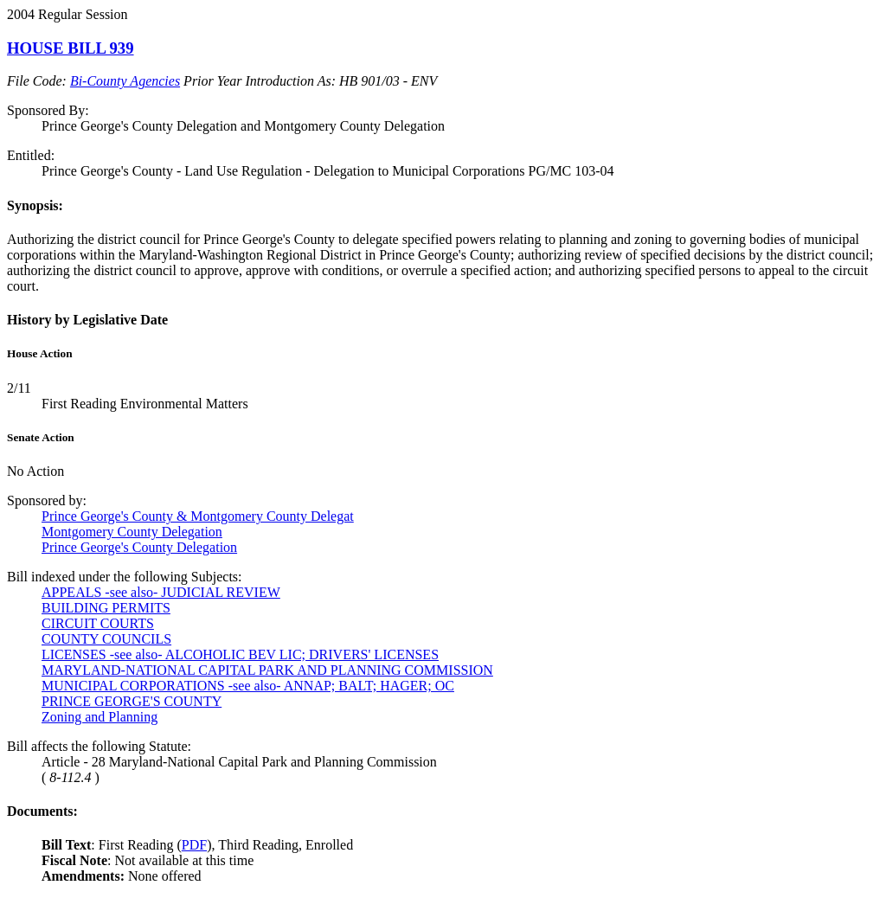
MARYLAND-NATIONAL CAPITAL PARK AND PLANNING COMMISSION (267, 670)
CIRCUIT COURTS (98, 623)
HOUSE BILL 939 (70, 48)
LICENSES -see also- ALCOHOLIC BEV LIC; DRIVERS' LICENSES (240, 654)
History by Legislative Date (87, 319)
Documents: (42, 811)
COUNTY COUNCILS (106, 639)
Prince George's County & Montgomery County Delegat (198, 516)
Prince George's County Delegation (139, 547)
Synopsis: (35, 205)
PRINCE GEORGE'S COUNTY (132, 701)
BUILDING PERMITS (106, 607)
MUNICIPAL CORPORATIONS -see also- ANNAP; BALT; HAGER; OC (248, 685)
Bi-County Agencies (125, 81)
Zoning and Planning (99, 716)
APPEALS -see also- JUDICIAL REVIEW (161, 592)
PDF (194, 844)
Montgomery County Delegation (132, 531)
